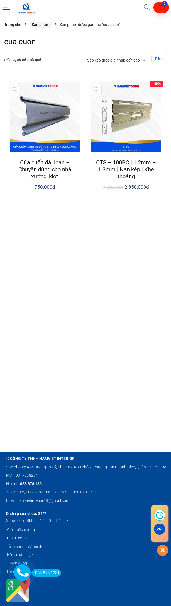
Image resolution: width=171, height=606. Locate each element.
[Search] (146, 7)
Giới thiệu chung (21, 529)
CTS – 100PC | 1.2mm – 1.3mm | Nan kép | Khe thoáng (126, 169)
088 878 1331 (46, 572)
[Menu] (6, 7)
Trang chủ (12, 24)
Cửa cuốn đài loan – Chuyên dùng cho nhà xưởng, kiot (44, 169)
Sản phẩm (40, 24)
